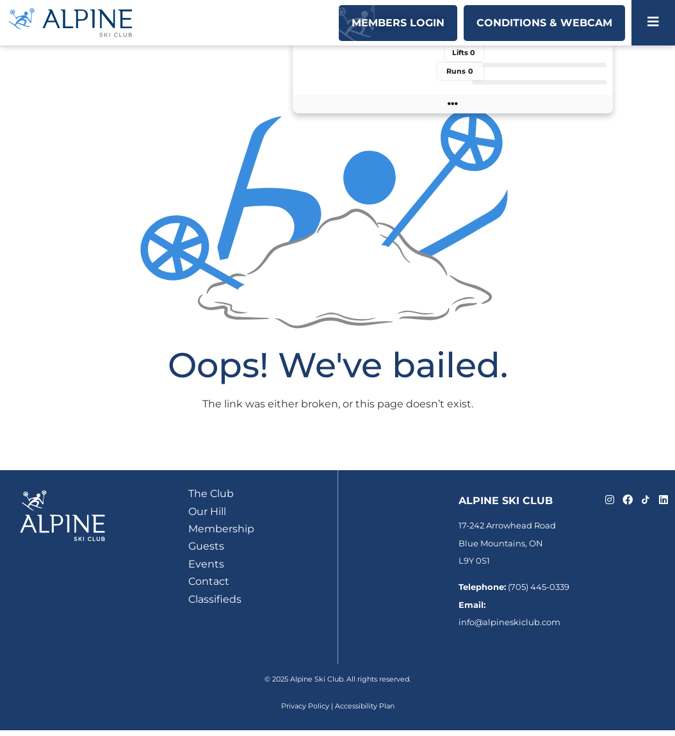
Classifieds (214, 599)
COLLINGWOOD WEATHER (373, 88)
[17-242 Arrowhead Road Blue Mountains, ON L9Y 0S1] (388, 547)
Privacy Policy (305, 705)
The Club (211, 493)
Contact (208, 581)
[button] (453, 104)
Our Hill (207, 511)
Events (206, 564)
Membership (221, 529)
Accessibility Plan (364, 705)
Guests (206, 546)
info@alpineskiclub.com (509, 622)
